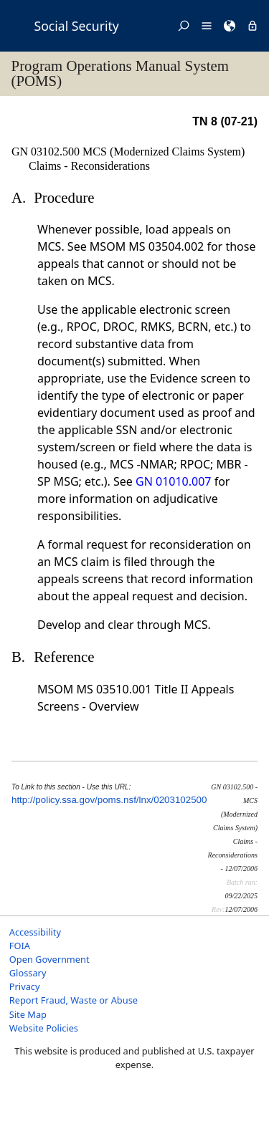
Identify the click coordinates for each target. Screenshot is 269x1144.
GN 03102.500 (46, 151)
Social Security (76, 25)
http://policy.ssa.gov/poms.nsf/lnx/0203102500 (109, 799)
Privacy (24, 986)
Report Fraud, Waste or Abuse (73, 1000)
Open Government (49, 959)
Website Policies (43, 1028)
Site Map (28, 1014)
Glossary (28, 972)
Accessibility (35, 932)
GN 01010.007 (173, 481)
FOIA (19, 945)
